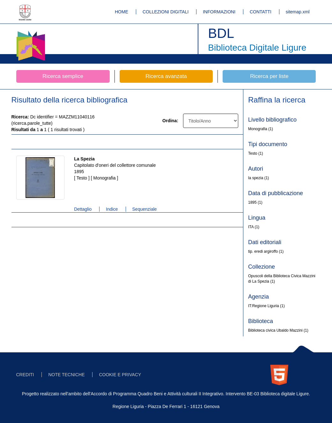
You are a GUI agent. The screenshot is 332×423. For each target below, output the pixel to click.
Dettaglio (83, 209)
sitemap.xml (298, 11)
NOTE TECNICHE (66, 374)
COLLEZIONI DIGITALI (165, 11)
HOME (121, 11)
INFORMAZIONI (219, 11)
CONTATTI (260, 11)
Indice (112, 209)
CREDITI (25, 374)
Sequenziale (144, 209)
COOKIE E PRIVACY (120, 374)
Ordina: (170, 120)
